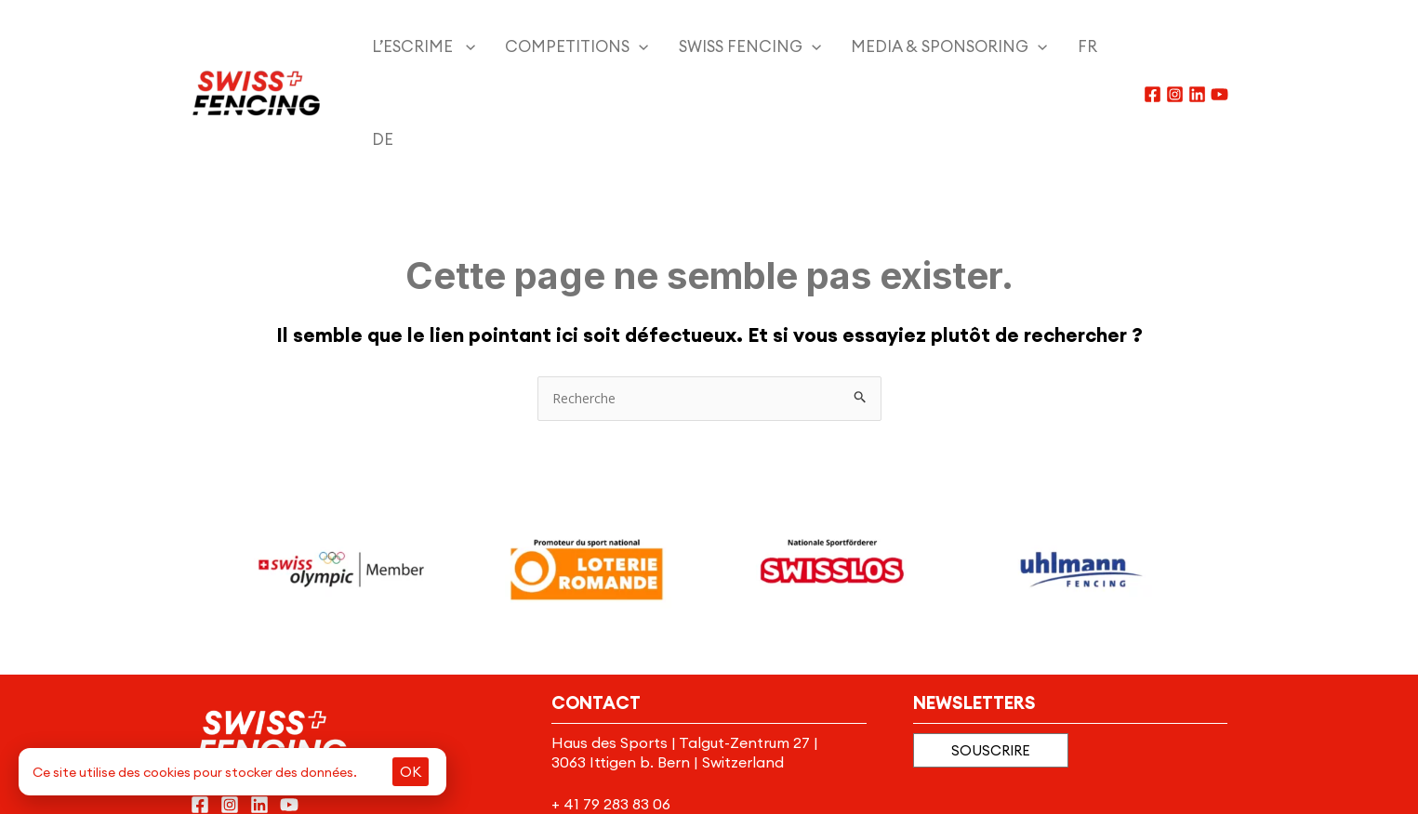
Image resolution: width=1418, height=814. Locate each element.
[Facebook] (1152, 48)
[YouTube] (1219, 48)
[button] (990, 657)
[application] (453, 46)
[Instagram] (1175, 48)
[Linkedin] (1197, 48)
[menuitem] (1025, 46)
